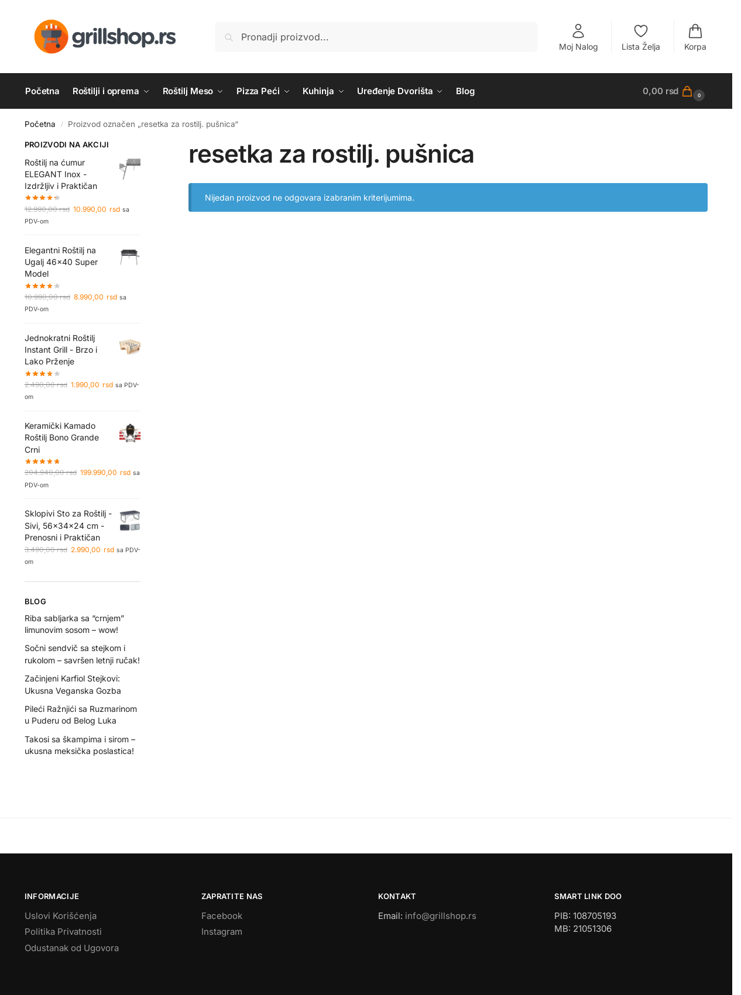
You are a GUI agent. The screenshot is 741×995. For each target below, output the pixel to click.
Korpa (695, 37)
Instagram (221, 931)
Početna (40, 124)
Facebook (221, 915)
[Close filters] (143, 146)
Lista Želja (641, 37)
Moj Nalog (578, 37)
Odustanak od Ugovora (72, 947)
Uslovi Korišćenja (61, 915)
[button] (675, 91)
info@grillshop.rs (440, 915)
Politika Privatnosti (63, 931)
